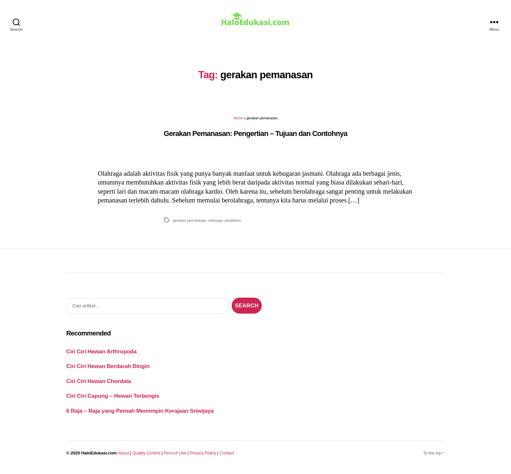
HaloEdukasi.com (99, 456)
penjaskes (233, 224)
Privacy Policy (203, 456)
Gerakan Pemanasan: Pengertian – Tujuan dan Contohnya (255, 137)
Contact (226, 456)
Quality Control (146, 456)
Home (237, 122)
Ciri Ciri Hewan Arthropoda (101, 355)
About (123, 456)
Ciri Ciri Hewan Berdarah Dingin (108, 369)
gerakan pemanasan (189, 224)
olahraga (215, 224)
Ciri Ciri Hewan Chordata (98, 384)
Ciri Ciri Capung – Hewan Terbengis (112, 399)
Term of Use (175, 456)
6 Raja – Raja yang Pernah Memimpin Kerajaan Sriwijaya (139, 414)
